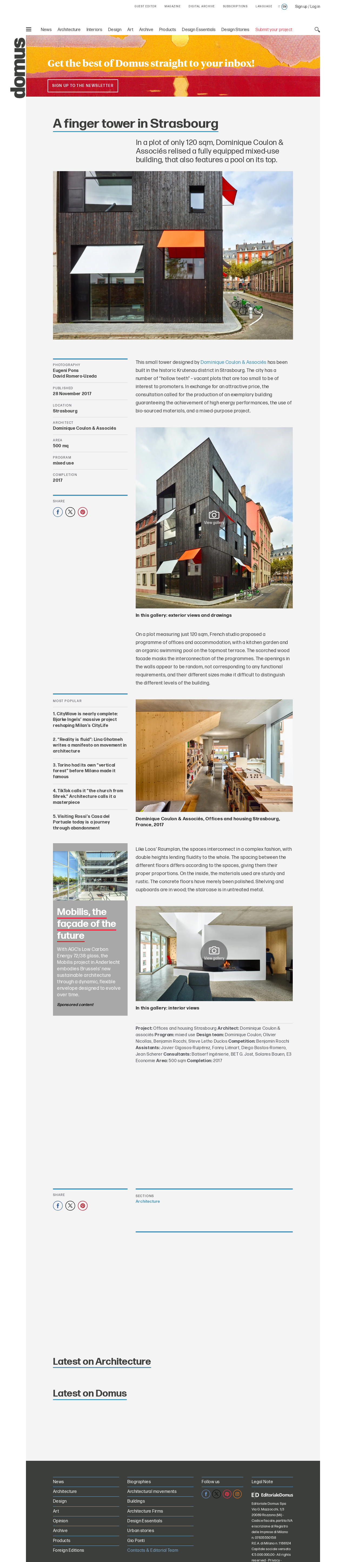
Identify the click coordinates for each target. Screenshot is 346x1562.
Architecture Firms (145, 1511)
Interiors (94, 29)
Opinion (60, 1521)
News (46, 29)
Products (167, 29)
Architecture (69, 29)
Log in (315, 6)
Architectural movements (152, 1491)
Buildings (136, 1501)
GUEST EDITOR (146, 6)
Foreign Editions (68, 1550)
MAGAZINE (173, 6)
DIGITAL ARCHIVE (202, 6)
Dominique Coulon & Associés (234, 362)
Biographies (139, 1482)
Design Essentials (198, 29)
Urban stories (140, 1530)
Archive (146, 29)
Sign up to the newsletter (83, 85)
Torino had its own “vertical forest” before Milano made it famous (84, 771)
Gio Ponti (136, 1540)
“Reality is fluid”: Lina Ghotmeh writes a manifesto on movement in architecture (90, 745)
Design (114, 29)
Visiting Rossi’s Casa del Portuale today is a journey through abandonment (81, 822)
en (284, 6)
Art (130, 29)
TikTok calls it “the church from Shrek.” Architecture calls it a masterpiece (88, 796)
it (279, 6)
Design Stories (235, 29)
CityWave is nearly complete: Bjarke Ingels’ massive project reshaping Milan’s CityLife (85, 719)
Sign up (301, 6)
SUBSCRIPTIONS (235, 6)
